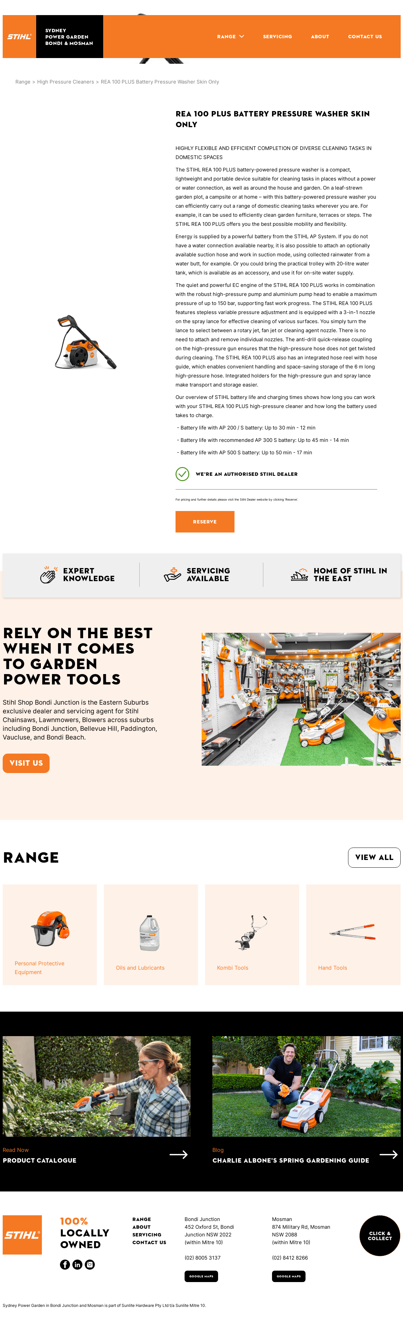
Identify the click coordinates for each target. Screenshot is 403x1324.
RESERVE (205, 521)
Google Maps (201, 1276)
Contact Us (149, 1242)
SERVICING (277, 36)
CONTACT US (365, 36)
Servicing (146, 1234)
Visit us (26, 763)
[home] (19, 36)
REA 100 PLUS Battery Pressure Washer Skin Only (160, 82)
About (141, 1227)
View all (374, 857)
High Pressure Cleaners (65, 82)
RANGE (226, 36)
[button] (230, 36)
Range (22, 82)
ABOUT (320, 36)
